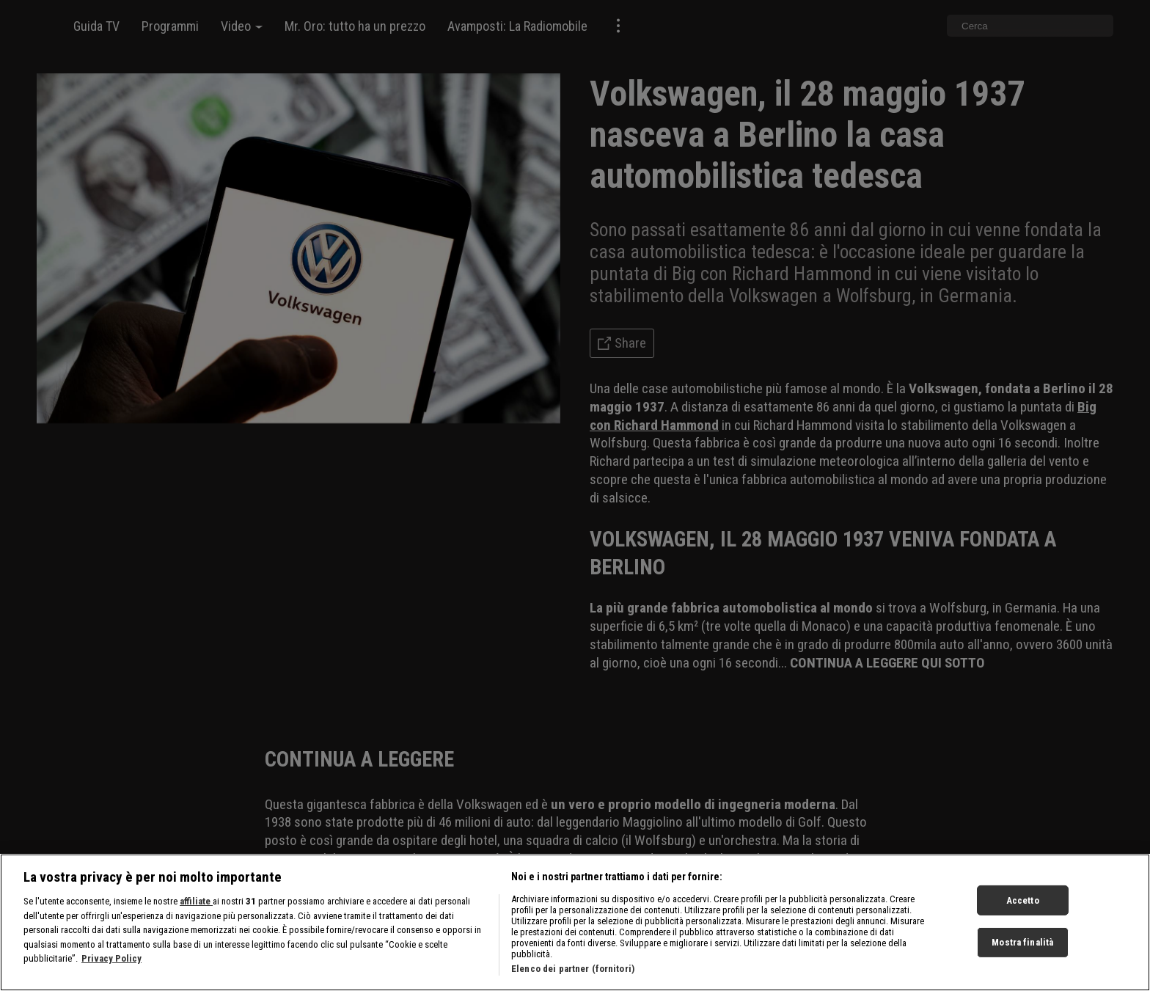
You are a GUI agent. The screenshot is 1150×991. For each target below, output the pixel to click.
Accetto (1022, 905)
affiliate (196, 906)
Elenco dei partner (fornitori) (572, 973)
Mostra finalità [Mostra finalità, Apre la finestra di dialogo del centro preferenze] (1022, 947)
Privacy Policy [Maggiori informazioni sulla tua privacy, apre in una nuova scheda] (111, 963)
